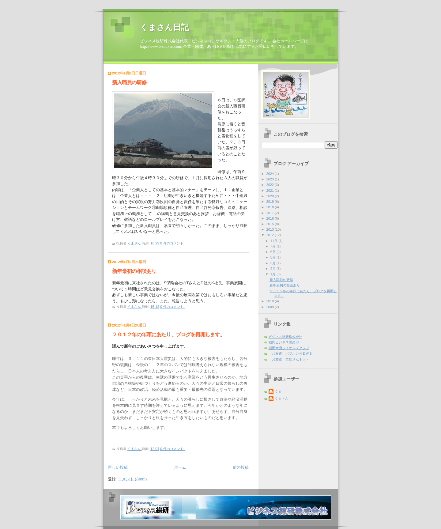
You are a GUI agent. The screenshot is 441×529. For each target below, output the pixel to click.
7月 (273, 246)
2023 (270, 179)
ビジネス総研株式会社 (285, 336)
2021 (270, 190)
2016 (270, 218)
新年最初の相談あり (134, 271)
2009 (270, 307)
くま (278, 391)
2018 (270, 207)
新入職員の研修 (129, 82)
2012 (270, 235)
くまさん (281, 398)
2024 (270, 174)
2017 (270, 213)
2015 (270, 224)
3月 (273, 263)
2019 (270, 201)
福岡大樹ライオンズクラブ (289, 348)
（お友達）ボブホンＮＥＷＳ (290, 353)
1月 (273, 274)
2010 (270, 301)
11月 (274, 241)
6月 (273, 252)
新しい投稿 (118, 467)
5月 (273, 257)
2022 (270, 185)
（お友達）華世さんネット (289, 359)
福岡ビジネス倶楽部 (284, 342)
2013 (270, 229)
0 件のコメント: (172, 243)
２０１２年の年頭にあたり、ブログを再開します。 (168, 335)
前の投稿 (241, 467)
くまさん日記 (164, 27)
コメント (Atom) (132, 479)
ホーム (180, 467)
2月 (273, 268)
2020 (270, 196)
